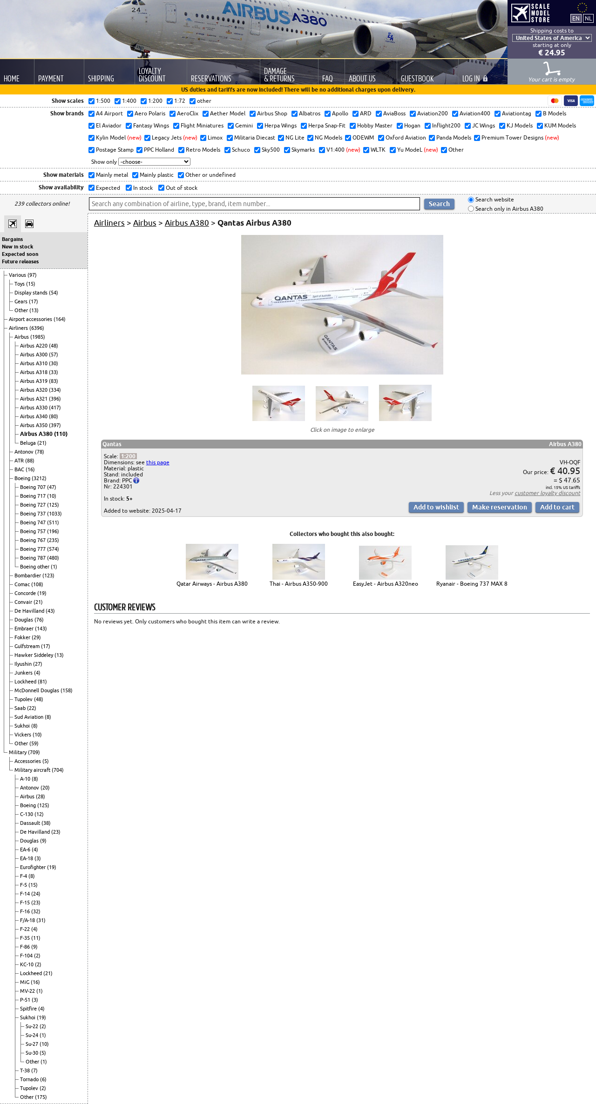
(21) (42, 443)
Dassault (30, 823)
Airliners (19, 328)
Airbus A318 (34, 372)
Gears (21, 301)
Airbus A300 (34, 354)
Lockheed (26, 681)
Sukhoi (22, 726)
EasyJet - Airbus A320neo (385, 584)
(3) (37, 858)
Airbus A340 (34, 416)
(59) (34, 743)
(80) (53, 416)
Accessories (28, 761)
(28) (40, 796)
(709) (34, 752)
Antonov (24, 452)
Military (18, 752)
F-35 (25, 938)
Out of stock (180, 188)
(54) (53, 292)
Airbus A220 (34, 345)
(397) (55, 425)
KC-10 (27, 964)
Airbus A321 (34, 398)
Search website (494, 200)
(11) (36, 938)
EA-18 (27, 858)
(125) (53, 505)
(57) (53, 354)
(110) (61, 434)
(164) (60, 319)
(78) (39, 452)
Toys (20, 284)
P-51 (26, 1000)
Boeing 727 (33, 505)
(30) (53, 363)
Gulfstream (27, 646)
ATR (19, 460)
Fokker (23, 637)
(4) (37, 673)
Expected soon (20, 254)
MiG (25, 982)
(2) (37, 955)
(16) (30, 469)
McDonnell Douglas (37, 690)
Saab (20, 708)
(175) (41, 1097)
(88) (29, 460)
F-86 (25, 947)
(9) (43, 840)
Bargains (12, 239)
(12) (39, 814)
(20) (45, 787)
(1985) (37, 337)
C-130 (27, 814)
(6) (43, 1079)
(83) (53, 381)
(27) (37, 664)
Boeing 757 (33, 531)
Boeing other (35, 566)
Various (18, 275)
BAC (20, 469)
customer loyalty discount (547, 493)
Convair (24, 602)
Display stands (31, 292)
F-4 (24, 876)
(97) (32, 275)
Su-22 (33, 1026)
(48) (53, 345)
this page (157, 462)
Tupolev (24, 699)
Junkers (24, 673)
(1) (54, 566)
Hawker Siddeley (34, 655)
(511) (53, 522)
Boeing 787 (33, 558)
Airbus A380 (37, 434)
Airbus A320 (34, 390)
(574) (53, 549)
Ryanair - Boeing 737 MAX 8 (472, 584)
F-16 (25, 911)
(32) (36, 911)
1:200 (128, 456)
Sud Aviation (29, 717)
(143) (41, 628)
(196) (53, 531)
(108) (37, 584)
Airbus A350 (34, 425)
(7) (34, 1070)
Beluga (28, 443)
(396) (55, 398)
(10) (51, 496)
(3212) (39, 478)
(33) (53, 372)
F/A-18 (28, 920)
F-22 (25, 929)
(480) (53, 558)
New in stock (17, 246)
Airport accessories (31, 319)
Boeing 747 (33, 522)
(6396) (36, 328)
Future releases (20, 261)
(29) (36, 637)
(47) (51, 487)
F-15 (25, 902)
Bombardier (28, 575)
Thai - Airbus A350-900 (299, 584)
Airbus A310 (34, 363)
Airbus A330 (34, 407)
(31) (41, 920)
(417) (55, 407)
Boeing (23, 478)
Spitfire (29, 1008)
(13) (34, 310)
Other (21, 310)
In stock (142, 188)
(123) (48, 575)
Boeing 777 (33, 549)
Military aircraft (33, 770)
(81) (42, 681)
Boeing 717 (33, 496)
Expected (107, 188)
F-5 (24, 885)
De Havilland (30, 611)
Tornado (30, 1079)
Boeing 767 (33, 540)
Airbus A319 (34, 381)
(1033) (54, 513)
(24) (36, 894)
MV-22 (28, 991)
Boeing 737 (33, 513)
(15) (30, 284)
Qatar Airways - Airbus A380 (212, 584)
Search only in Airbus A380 (508, 209)
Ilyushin (23, 664)
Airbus (22, 337)
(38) (46, 823)
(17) (33, 301)
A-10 (26, 779)
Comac (22, 584)
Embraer (24, 628)
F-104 (27, 955)
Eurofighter (33, 867)
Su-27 (33, 1044)
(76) (39, 619)
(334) (55, 390)
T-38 (25, 1070)
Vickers (23, 734)
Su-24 (33, 1035)
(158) (67, 690)
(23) (56, 832)
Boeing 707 (33, 487)
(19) (42, 593)
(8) (48, 717)
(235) (53, 540)
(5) (45, 761)
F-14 (25, 894)
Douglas (24, 619)
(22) (31, 708)
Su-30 (33, 1053)
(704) (58, 770)
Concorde (25, 593)
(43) (50, 611)
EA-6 (26, 849)
